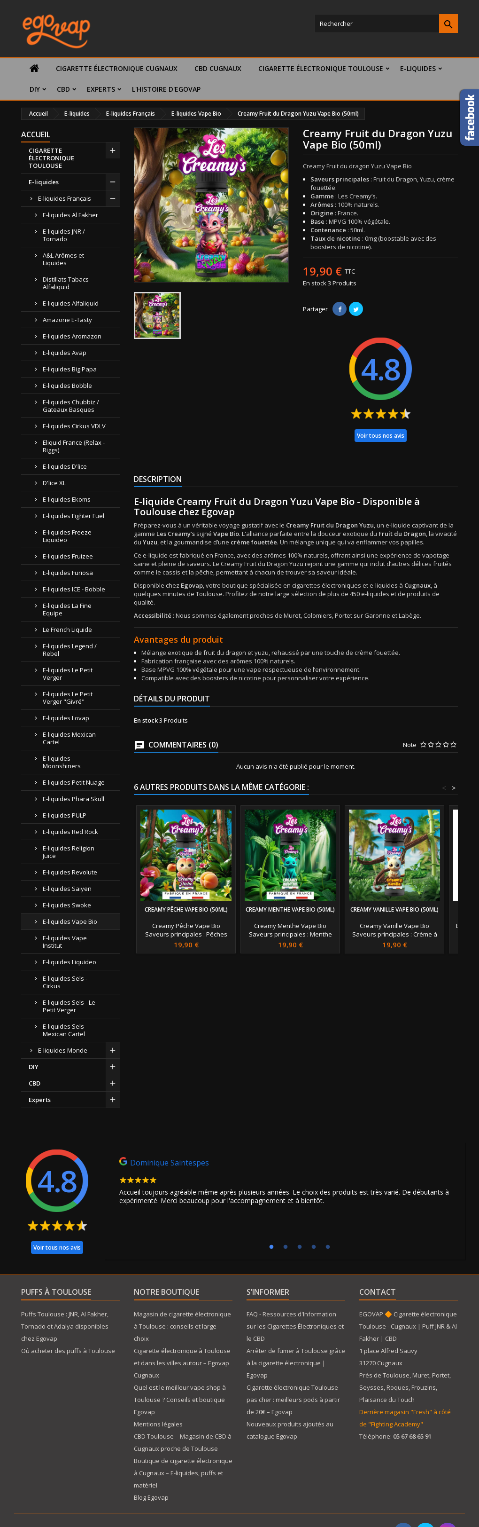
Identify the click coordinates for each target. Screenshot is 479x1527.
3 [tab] (299, 1247)
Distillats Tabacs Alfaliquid (66, 283)
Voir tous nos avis (380, 436)
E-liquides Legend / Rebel (70, 650)
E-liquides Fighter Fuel (73, 516)
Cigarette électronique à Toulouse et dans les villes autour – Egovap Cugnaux (182, 1362)
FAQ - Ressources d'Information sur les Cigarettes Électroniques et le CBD (295, 1326)
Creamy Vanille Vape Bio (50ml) (394, 909)
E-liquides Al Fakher (70, 215)
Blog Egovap (151, 1497)
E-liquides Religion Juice (68, 852)
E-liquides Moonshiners (62, 762)
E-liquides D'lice (65, 466)
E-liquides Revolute (70, 872)
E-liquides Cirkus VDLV (74, 426)
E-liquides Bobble (67, 385)
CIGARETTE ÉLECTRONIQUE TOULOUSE (320, 68)
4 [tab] (313, 1247)
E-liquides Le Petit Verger (68, 674)
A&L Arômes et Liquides (63, 259)
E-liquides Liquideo (69, 962)
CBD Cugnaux (217, 68)
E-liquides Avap (64, 352)
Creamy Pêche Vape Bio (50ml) (186, 909)
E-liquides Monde (62, 1050)
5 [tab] (327, 1247)
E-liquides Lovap (66, 718)
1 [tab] (271, 1247)
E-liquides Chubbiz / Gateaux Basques (71, 406)
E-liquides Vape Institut (65, 942)
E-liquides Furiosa (68, 572)
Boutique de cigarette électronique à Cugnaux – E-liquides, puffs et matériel (183, 1472)
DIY (35, 89)
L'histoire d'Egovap (166, 89)
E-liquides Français (64, 198)
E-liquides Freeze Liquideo (67, 536)
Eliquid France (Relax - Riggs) (74, 446)
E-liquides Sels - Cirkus (65, 982)
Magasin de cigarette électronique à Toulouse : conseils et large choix (182, 1326)
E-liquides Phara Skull (73, 799)
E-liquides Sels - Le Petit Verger (69, 1006)
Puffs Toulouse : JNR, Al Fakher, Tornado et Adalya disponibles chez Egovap (64, 1326)
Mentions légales (158, 1424)
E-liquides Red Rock (70, 831)
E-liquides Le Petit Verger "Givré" (68, 698)
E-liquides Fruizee (68, 556)
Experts (101, 89)
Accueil (35, 134)
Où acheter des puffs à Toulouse (68, 1350)
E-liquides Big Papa (70, 369)
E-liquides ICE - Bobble (74, 589)
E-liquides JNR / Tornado (64, 235)
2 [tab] (285, 1247)
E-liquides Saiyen (67, 888)
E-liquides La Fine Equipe (67, 609)
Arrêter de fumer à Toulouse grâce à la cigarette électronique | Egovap (296, 1362)
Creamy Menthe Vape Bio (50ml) (290, 909)
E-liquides (418, 68)
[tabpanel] (284, 1183)
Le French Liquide (67, 629)
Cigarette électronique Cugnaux (117, 68)
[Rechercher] (386, 23)
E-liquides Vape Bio (70, 921)
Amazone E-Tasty (67, 319)
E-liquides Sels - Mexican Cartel (65, 1030)
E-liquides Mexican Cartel (69, 738)
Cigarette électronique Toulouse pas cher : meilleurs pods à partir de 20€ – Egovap (293, 1399)
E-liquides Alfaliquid (71, 303)
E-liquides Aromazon (72, 336)
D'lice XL (54, 483)
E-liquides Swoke (67, 905)
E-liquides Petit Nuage (74, 782)
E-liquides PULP (64, 815)
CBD (63, 89)
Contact (377, 1292)
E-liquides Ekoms (67, 499)
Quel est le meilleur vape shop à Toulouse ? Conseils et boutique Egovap (180, 1399)
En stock (314, 283)
